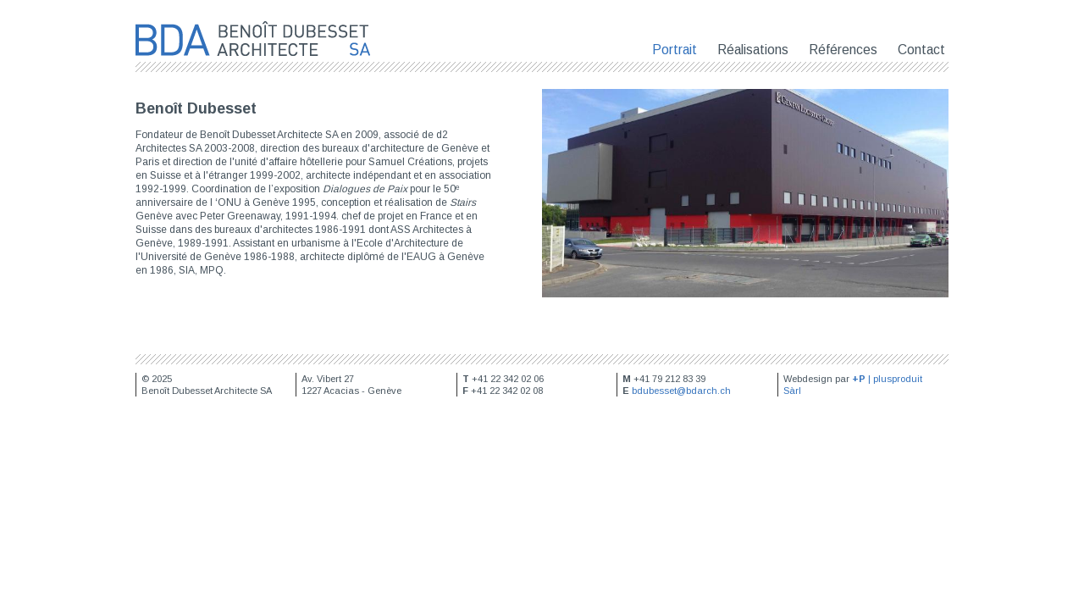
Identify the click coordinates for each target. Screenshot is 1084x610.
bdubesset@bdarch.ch (681, 390)
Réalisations (752, 49)
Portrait (674, 49)
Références (843, 49)
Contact (921, 49)
